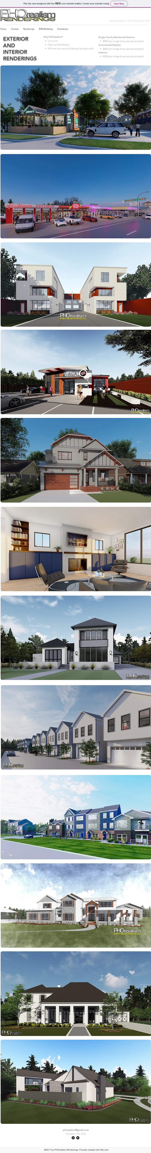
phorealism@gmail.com (76, 1129)
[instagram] (73, 1137)
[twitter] (77, 1137)
